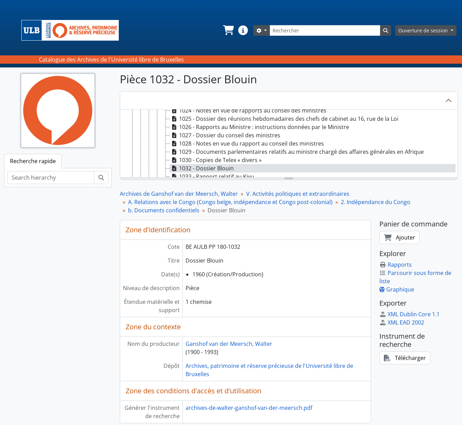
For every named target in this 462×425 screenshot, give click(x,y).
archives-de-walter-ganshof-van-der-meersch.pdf (249, 408)
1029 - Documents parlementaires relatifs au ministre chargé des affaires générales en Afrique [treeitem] (297, 152)
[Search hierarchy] (50, 177)
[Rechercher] (325, 30)
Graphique (396, 289)
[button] (227, 30)
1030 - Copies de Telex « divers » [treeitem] (216, 160)
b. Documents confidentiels (163, 210)
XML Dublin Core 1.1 (409, 314)
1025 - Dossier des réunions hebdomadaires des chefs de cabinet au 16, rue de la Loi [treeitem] (284, 119)
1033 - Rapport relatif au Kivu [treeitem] (212, 176)
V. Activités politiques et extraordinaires (297, 194)
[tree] (289, 143)
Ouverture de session (423, 30)
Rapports (395, 264)
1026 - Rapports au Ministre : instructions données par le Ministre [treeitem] (259, 127)
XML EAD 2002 (401, 322)
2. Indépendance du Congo (375, 202)
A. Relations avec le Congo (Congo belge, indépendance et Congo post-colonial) (230, 202)
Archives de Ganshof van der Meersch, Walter (179, 194)
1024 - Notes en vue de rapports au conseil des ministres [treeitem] (248, 110)
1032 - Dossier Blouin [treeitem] (202, 168)
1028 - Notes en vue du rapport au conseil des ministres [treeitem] (247, 143)
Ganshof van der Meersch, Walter (229, 344)
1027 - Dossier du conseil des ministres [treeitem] (225, 135)
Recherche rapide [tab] (33, 161)
